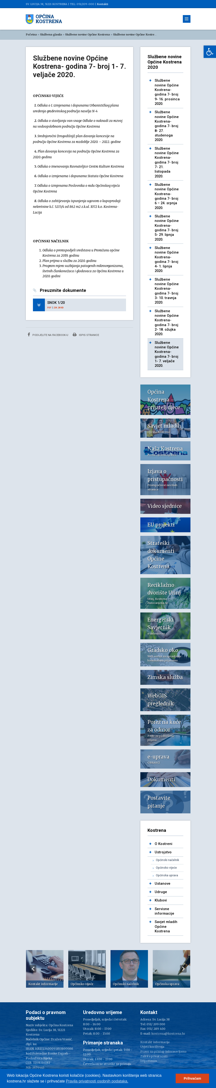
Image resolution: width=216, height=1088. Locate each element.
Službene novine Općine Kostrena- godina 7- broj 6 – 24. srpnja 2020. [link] (167, 196)
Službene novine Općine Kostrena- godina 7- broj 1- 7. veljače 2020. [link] (167, 354)
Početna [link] (31, 34)
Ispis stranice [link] (86, 335)
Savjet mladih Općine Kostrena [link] (166, 926)
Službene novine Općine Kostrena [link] (87, 34)
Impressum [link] (148, 1061)
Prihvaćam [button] (192, 1078)
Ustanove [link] (162, 883)
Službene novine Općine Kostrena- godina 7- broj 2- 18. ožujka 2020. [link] (167, 322)
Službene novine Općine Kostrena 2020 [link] (139, 34)
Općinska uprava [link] (167, 875)
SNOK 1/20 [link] (56, 302)
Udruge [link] (161, 892)
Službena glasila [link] (51, 34)
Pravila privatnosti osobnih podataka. (97, 1081)
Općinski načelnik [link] (167, 860)
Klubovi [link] (161, 900)
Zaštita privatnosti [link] (153, 1056)
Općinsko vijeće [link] (166, 867)
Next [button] (183, 969)
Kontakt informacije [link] (155, 1042)
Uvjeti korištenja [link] (152, 1046)
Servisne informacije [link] (164, 911)
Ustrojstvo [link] (163, 852)
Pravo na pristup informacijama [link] (163, 1051)
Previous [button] (33, 969)
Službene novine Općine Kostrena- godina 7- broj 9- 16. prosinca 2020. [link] (167, 92)
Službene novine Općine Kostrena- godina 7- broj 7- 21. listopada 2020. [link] (167, 162)
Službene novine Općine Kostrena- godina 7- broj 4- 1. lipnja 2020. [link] (167, 259)
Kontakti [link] (102, 4)
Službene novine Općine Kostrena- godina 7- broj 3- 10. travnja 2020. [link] (167, 291)
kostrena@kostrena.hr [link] (168, 1033)
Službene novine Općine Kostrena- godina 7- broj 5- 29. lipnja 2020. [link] (167, 228)
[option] (44, 969)
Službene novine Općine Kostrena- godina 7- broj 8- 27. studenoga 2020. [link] (167, 126)
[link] (210, 51)
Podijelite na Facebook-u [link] (48, 335)
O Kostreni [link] (163, 844)
